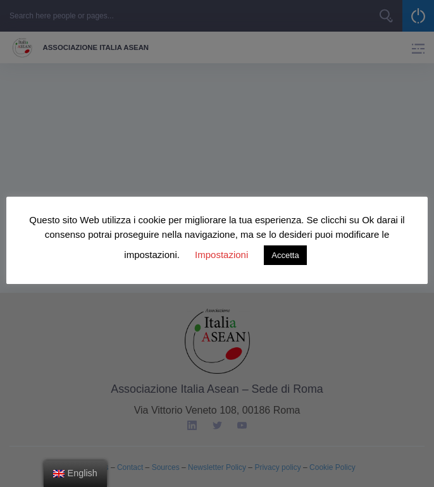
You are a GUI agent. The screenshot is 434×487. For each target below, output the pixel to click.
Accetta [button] (285, 255)
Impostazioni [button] (221, 254)
